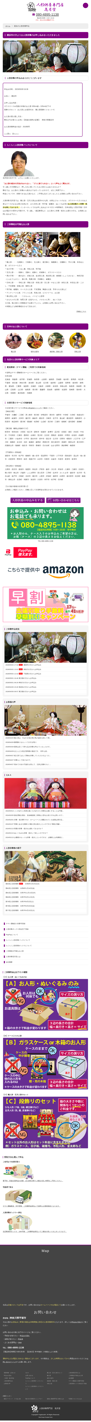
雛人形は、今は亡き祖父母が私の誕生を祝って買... (30, 738)
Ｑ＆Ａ (27, 1374)
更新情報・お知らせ (10, 1374)
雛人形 (13, 351)
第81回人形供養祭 (21, 893)
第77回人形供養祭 (21, 911)
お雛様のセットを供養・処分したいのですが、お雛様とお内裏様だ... (36, 838)
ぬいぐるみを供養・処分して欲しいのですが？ (28, 834)
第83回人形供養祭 (23, 884)
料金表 (20, 1340)
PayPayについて (12, 935)
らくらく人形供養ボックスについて (19, 946)
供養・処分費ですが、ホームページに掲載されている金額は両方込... (36, 820)
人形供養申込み (9, 1382)
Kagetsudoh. (43, 1416)
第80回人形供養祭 (21, 897)
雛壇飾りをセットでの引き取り (22, 742)
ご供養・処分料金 (9, 1379)
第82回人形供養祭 (21, 888)
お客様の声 (7, 1385)
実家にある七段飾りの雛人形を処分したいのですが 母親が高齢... (35, 824)
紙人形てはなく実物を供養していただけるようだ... (30, 756)
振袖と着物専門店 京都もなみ (56, 1400)
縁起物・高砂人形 (56, 351)
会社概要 (9, 963)
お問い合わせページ (10, 1363)
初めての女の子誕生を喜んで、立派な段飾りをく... (30, 765)
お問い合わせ (29, 1377)
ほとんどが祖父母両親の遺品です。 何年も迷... (28, 752)
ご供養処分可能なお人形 (15, 952)
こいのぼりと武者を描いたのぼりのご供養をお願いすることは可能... (36, 811)
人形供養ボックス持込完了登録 (18, 929)
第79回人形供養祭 (20, 902)
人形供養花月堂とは (13, 957)
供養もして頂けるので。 (20, 761)
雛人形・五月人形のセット (55, 1374)
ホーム (8, 26)
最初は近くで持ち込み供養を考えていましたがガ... (30, 747)
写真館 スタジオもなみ (76, 1400)
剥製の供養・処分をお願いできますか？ (26, 829)
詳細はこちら (81, 311)
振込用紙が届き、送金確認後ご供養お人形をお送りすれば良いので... (36, 815)
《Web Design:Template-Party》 (45, 1418)
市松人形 (77, 351)
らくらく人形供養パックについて (19, 940)
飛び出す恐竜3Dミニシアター (34, 1400)
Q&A (20, 1344)
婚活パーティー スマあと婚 (13, 1400)
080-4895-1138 (47, 14)
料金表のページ (35, 408)
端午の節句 (35, 351)
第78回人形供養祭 (21, 907)
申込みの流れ (77, 1323)
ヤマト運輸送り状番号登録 (16, 924)
